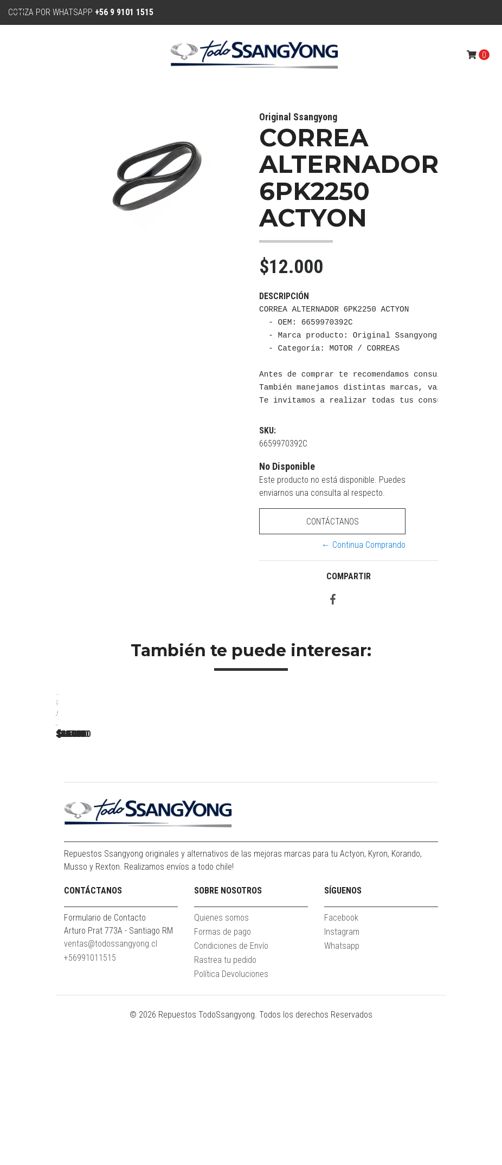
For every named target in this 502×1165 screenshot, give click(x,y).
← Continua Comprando (363, 545)
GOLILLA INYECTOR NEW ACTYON (283, 847)
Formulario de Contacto (105, 1061)
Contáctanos (332, 521)
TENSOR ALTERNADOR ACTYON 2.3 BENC (131, 847)
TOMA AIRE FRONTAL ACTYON (435, 847)
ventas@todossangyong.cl (110, 1087)
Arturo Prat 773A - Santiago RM (118, 1074)
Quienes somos (221, 1061)
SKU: (267, 430)
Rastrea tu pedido (225, 1103)
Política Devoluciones (231, 1117)
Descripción (284, 296)
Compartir (348, 576)
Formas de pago (222, 1075)
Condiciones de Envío (231, 1089)
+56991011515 (90, 1101)
